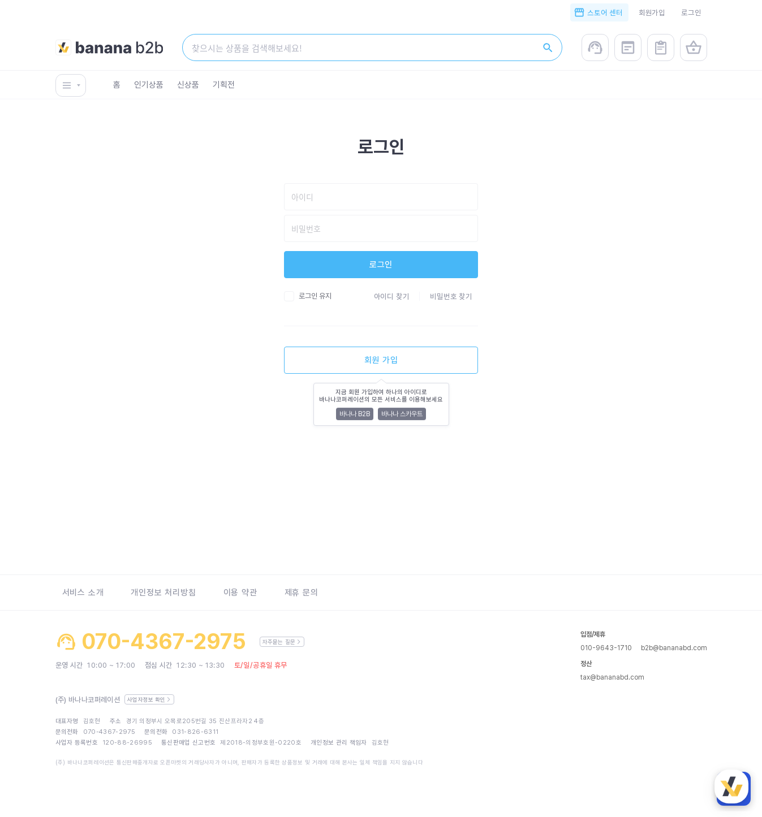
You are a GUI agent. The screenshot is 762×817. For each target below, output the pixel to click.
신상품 (188, 87)
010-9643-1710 (606, 648)
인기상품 (148, 87)
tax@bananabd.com (612, 677)
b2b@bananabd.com (674, 648)
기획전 (224, 87)
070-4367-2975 (163, 641)
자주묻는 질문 (282, 641)
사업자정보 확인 (149, 699)
